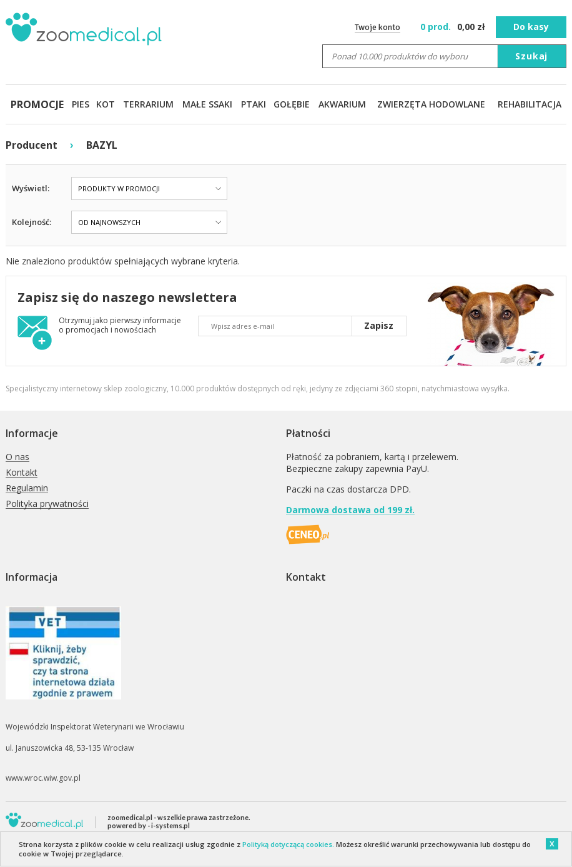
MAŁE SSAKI (207, 104)
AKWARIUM (342, 104)
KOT (105, 104)
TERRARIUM (148, 104)
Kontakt (21, 473)
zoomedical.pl (129, 817)
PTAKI (253, 104)
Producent (31, 145)
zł (453, 27)
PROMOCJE (37, 104)
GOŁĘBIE (292, 104)
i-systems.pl (170, 825)
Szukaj (531, 56)
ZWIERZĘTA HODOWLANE (431, 104)
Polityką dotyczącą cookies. (288, 844)
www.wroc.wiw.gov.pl (43, 778)
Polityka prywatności (47, 504)
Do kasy (531, 27)
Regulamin (27, 488)
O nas (17, 457)
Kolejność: (31, 222)
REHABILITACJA (529, 104)
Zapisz (378, 325)
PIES (80, 104)
